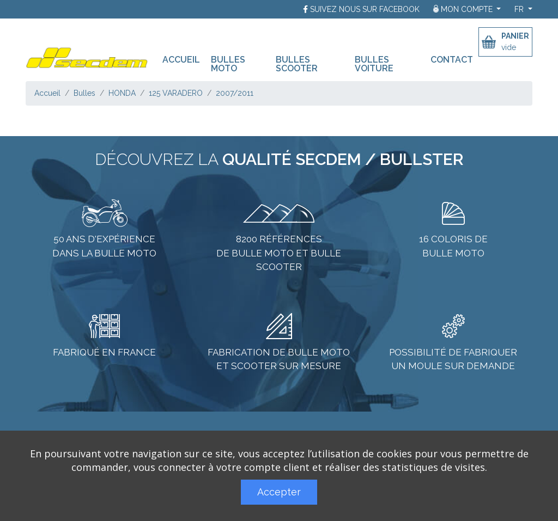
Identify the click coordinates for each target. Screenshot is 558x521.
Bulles (84, 93)
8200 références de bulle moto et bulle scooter (278, 253)
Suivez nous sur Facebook (365, 9)
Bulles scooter (297, 63)
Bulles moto (228, 63)
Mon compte (464, 9)
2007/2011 (234, 93)
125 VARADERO (176, 93)
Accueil (183, 59)
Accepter (279, 492)
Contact (451, 59)
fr (520, 9)
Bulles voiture (374, 63)
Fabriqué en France (104, 352)
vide (508, 47)
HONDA (122, 93)
